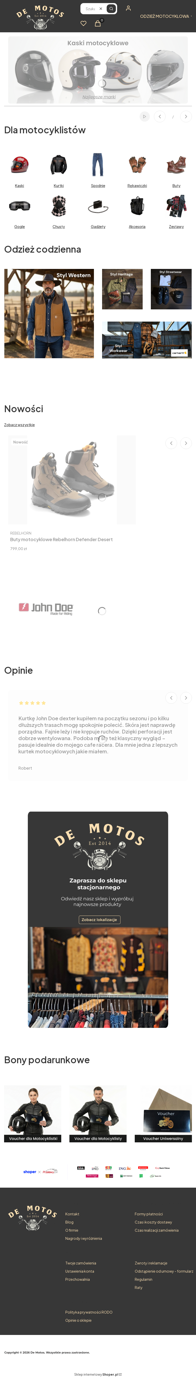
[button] (111, 8)
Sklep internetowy (96, 1374)
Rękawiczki (137, 185)
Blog (69, 1222)
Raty (139, 1287)
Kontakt (72, 1214)
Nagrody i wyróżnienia (83, 1238)
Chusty (59, 226)
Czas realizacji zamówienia (157, 1230)
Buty (176, 185)
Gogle (19, 226)
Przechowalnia (77, 1279)
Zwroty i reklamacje (151, 1263)
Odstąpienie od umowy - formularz (164, 1271)
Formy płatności (149, 1214)
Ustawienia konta (79, 1271)
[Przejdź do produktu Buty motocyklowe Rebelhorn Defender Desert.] (72, 479)
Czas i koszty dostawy (153, 1222)
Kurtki (59, 185)
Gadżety (98, 226)
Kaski (19, 185)
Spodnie (98, 185)
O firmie (71, 1230)
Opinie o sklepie (78, 1320)
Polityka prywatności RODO (89, 1312)
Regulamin (143, 1279)
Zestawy (176, 226)
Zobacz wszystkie (19, 424)
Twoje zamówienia (80, 1263)
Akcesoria (137, 226)
